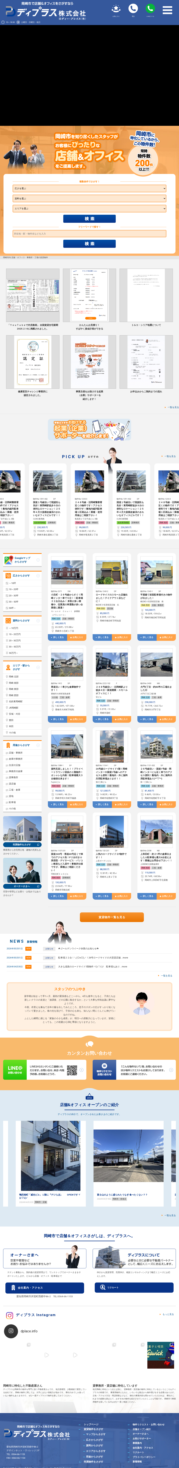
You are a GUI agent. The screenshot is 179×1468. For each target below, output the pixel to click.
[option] (48, 501)
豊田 (11, 720)
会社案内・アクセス (30, 1287)
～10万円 (13, 628)
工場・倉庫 (65, 697)
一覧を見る (173, 407)
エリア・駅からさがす (21, 667)
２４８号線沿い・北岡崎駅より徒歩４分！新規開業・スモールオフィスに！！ (112, 690)
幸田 (11, 726)
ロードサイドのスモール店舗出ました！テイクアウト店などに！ (112, 597)
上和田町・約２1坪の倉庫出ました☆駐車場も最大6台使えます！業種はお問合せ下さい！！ (156, 857)
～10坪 (12, 583)
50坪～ (12, 608)
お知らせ (49, 949)
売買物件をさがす (22, 844)
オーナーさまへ (22, 886)
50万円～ (13, 653)
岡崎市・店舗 (118, 1202)
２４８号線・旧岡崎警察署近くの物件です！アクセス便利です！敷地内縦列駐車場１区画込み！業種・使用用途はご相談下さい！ (46, 509)
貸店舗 (110, 608)
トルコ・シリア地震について (146, 325)
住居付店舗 (14, 765)
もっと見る (168, 1314)
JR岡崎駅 (13, 707)
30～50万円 (15, 646)
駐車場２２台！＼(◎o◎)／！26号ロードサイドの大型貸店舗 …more (93, 957)
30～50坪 (13, 601)
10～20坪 (13, 589)
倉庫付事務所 (16, 759)
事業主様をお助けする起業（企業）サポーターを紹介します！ (89, 395)
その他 (55, 697)
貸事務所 (10, 522)
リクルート (113, 1287)
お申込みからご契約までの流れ (146, 391)
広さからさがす (21, 575)
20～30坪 (13, 595)
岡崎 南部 (38, 522)
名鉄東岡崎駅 (81, 522)
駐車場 (12, 802)
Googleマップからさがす (22, 560)
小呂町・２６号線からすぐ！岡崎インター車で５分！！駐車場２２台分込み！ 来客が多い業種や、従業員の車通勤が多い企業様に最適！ (67, 601)
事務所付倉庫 (16, 771)
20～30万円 (15, 640)
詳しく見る (58, 637)
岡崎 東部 (14, 689)
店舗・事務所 (50, 522)
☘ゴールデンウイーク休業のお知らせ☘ (78, 948)
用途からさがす (21, 745)
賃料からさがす (21, 620)
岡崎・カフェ (40, 1199)
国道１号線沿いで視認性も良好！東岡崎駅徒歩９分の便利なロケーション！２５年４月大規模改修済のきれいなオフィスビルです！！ (88, 509)
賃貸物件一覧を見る (112, 917)
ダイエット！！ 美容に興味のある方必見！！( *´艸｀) (46, 1194)
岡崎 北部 (56, 619)
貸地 (11, 796)
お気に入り (78, 637)
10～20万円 (15, 634)
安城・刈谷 (14, 714)
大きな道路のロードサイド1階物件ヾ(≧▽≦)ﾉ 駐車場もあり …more (92, 966)
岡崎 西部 (101, 608)
